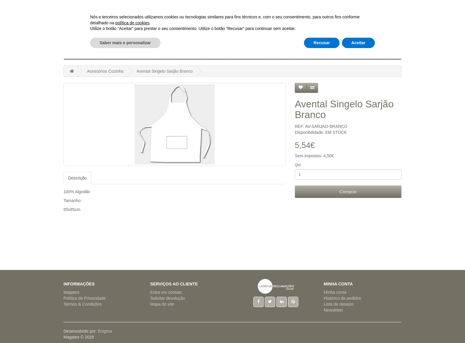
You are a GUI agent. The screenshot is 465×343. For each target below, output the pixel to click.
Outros (350, 53)
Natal (235, 53)
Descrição (77, 178)
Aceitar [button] (358, 326)
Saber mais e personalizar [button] (125, 326)
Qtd (297, 165)
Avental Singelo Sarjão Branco (165, 71)
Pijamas (256, 53)
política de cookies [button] (132, 306)
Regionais (282, 53)
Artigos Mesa (178, 53)
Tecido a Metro (318, 53)
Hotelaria (211, 53)
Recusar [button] (321, 326)
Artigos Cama (140, 53)
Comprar (348, 191)
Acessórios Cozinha (94, 53)
